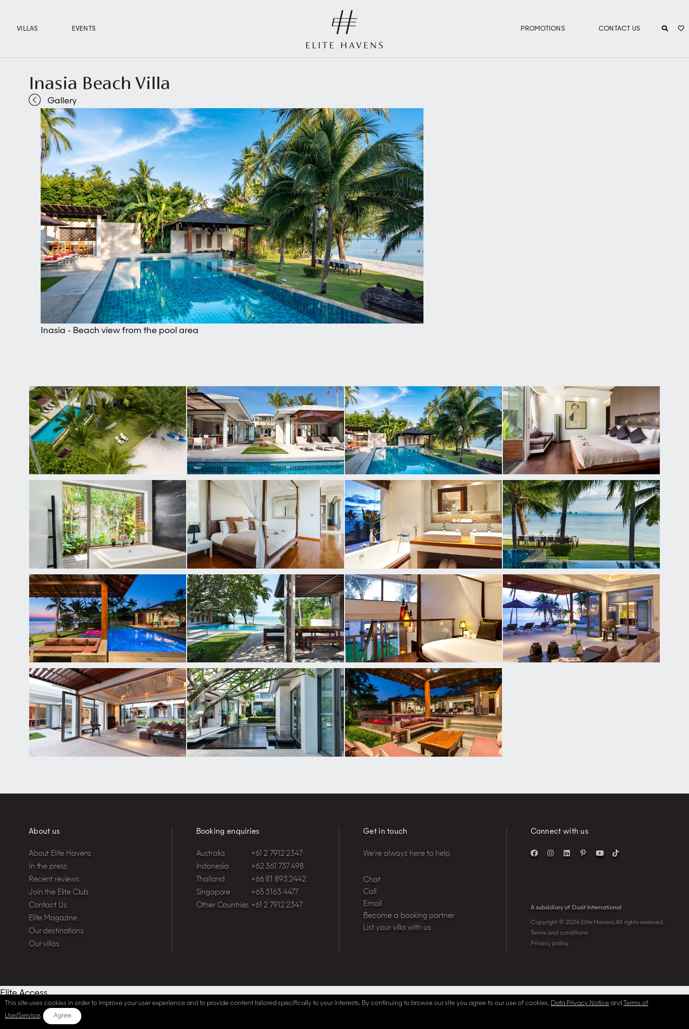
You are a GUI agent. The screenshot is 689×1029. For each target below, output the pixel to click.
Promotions (543, 29)
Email (372, 904)
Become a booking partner (409, 916)
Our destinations (56, 931)
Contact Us (620, 29)
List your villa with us (397, 928)
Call (370, 892)
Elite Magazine (53, 918)
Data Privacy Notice (580, 1003)
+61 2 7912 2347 (276, 854)
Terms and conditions (559, 933)
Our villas (44, 944)
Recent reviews (54, 880)
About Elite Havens (60, 854)
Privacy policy (549, 944)
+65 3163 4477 (274, 892)
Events (84, 29)
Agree (62, 1016)
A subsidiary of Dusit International (576, 908)
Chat (371, 880)
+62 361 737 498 (277, 867)
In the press (48, 867)
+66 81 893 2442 (278, 880)
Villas (27, 29)
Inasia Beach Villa (99, 82)
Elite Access (23, 993)
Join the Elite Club (59, 892)
